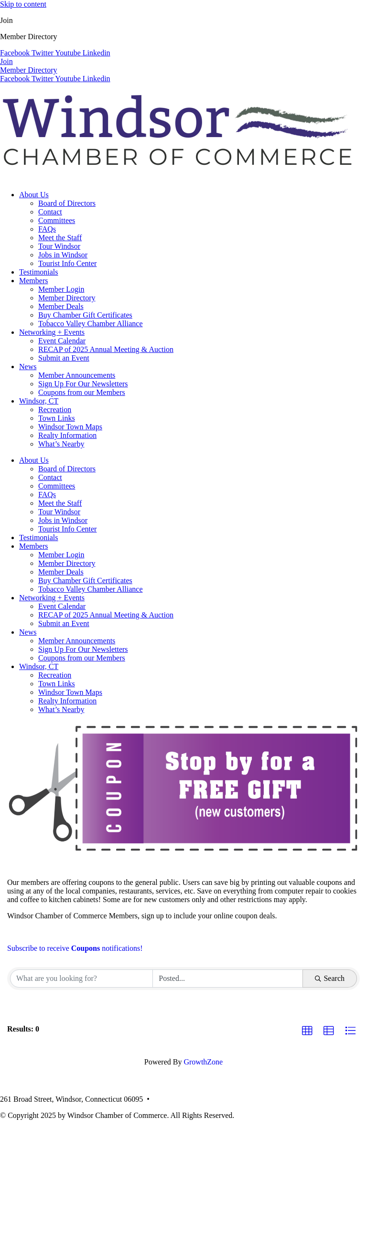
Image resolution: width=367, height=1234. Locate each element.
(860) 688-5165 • (180, 1099)
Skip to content (23, 4)
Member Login (61, 289)
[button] (307, 1031)
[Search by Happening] (227, 978)
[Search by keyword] (81, 978)
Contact (50, 212)
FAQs (47, 229)
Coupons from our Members (81, 392)
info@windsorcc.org (240, 1099)
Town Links (56, 418)
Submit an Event (63, 358)
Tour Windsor (59, 246)
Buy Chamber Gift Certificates (85, 315)
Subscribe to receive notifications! (75, 948)
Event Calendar (62, 341)
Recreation (54, 409)
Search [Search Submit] (330, 978)
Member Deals (61, 306)
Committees (56, 220)
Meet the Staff (60, 238)
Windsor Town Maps (70, 427)
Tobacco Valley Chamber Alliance (90, 323)
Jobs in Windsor (62, 255)
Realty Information (67, 435)
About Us (34, 195)
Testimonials (38, 272)
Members (33, 281)
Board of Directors (67, 203)
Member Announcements (76, 375)
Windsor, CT (38, 401)
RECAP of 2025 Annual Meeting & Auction (105, 349)
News (27, 366)
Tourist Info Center (67, 263)
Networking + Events (52, 332)
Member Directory (67, 298)
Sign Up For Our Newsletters (83, 384)
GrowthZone (203, 1062)
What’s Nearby (61, 444)
